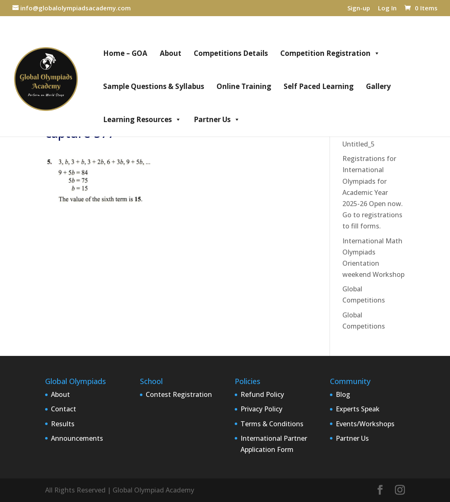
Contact (63, 408)
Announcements (77, 438)
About (170, 53)
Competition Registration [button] (330, 53)
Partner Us (217, 119)
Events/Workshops (365, 423)
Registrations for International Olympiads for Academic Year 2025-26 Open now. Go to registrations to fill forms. (372, 192)
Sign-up (358, 8)
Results (63, 423)
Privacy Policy (261, 408)
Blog (343, 394)
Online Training (244, 86)
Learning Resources (142, 119)
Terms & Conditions (272, 423)
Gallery (378, 86)
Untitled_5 (358, 144)
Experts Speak (358, 408)
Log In (387, 8)
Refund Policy (262, 394)
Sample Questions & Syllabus (153, 86)
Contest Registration (179, 394)
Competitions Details (231, 53)
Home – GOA (125, 53)
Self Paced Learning (319, 86)
